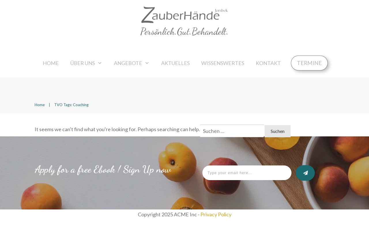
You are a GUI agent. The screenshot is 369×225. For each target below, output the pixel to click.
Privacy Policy (215, 214)
